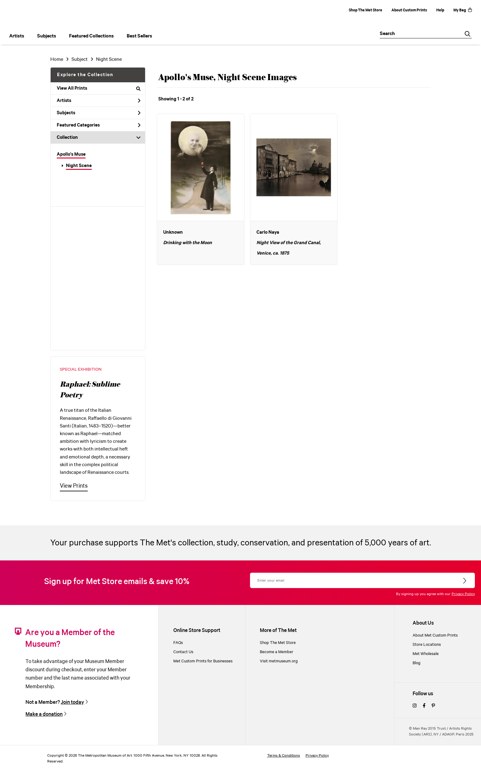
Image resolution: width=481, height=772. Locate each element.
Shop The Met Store (365, 10)
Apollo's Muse (71, 154)
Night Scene (79, 166)
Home (56, 59)
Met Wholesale (426, 654)
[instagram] (415, 706)
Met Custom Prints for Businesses (203, 661)
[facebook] (424, 706)
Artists (98, 101)
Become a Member (276, 652)
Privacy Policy (463, 594)
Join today (72, 702)
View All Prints (98, 88)
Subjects (98, 113)
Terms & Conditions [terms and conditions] (283, 755)
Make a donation (44, 714)
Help (440, 10)
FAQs (178, 642)
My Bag (462, 10)
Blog (417, 663)
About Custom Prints (409, 10)
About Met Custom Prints (435, 635)
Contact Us (183, 652)
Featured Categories (98, 125)
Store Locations (427, 644)
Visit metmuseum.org (279, 661)
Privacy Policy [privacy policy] (317, 755)
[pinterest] (433, 706)
